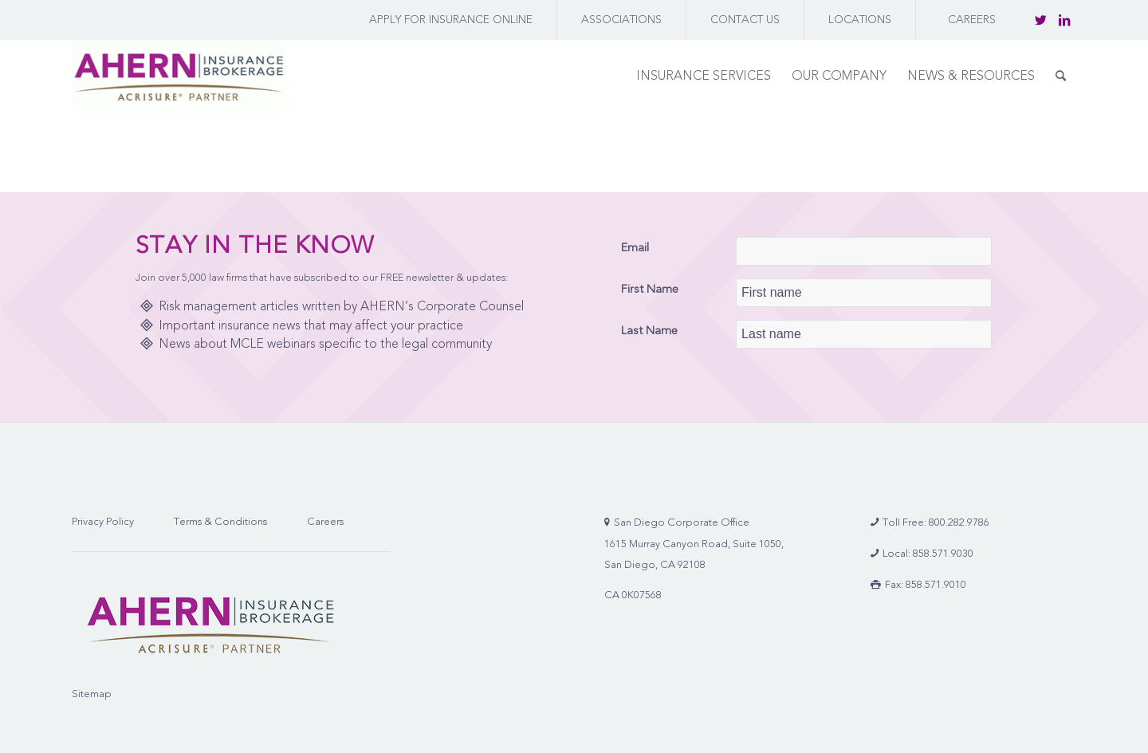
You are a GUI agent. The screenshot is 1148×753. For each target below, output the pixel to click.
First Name (649, 289)
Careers (325, 521)
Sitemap (92, 694)
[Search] (1060, 76)
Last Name (649, 330)
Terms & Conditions (220, 521)
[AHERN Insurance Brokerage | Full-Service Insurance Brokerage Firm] (179, 76)
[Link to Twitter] (1040, 20)
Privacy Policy (103, 521)
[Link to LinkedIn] (1064, 20)
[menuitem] (447, 20)
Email (635, 247)
